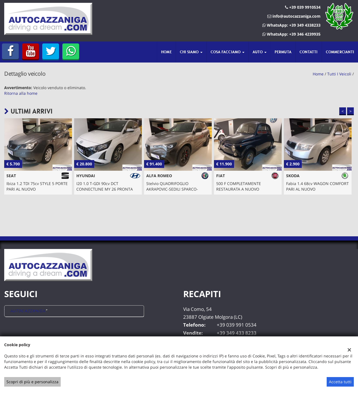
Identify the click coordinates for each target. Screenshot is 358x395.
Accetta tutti (340, 381)
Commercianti (340, 51)
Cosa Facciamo (227, 51)
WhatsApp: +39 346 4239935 (291, 34)
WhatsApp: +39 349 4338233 (291, 25)
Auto (260, 51)
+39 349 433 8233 (236, 333)
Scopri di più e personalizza (32, 381)
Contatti (309, 51)
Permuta (283, 51)
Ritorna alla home (20, 93)
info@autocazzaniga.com (294, 16)
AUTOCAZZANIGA (28, 311)
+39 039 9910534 (303, 7)
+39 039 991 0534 (236, 325)
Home (166, 51)
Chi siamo (191, 51)
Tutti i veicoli (339, 74)
